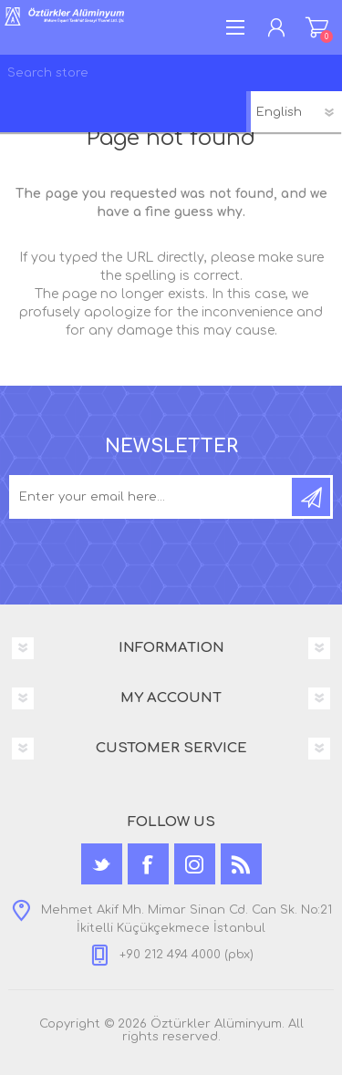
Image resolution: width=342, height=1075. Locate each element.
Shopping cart (316, 27)
